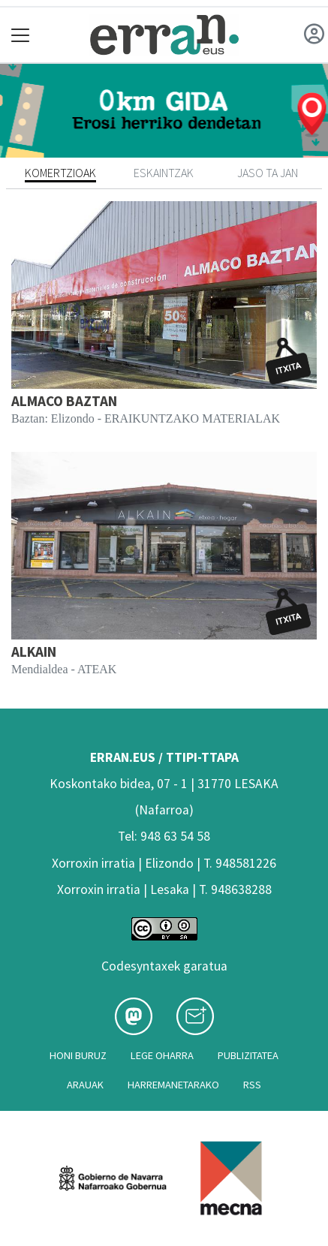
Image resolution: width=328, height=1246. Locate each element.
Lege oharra (162, 1055)
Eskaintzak (164, 172)
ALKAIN (33, 652)
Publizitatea (248, 1055)
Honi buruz (78, 1055)
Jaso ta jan (267, 172)
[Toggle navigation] (21, 35)
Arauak (85, 1084)
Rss (252, 1084)
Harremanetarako (173, 1084)
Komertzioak (60, 172)
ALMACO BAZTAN (64, 401)
